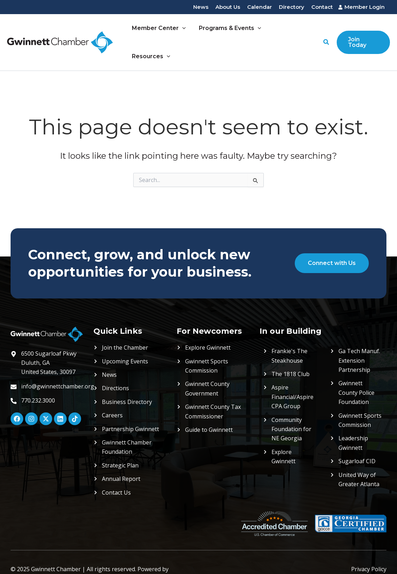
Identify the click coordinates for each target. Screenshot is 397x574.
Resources (290, 31)
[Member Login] (362, 7)
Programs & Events (229, 31)
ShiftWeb (23, 555)
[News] (200, 7)
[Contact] (322, 7)
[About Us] (228, 7)
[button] (326, 30)
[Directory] (291, 7)
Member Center (160, 31)
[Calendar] (259, 7)
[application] (183, 31)
